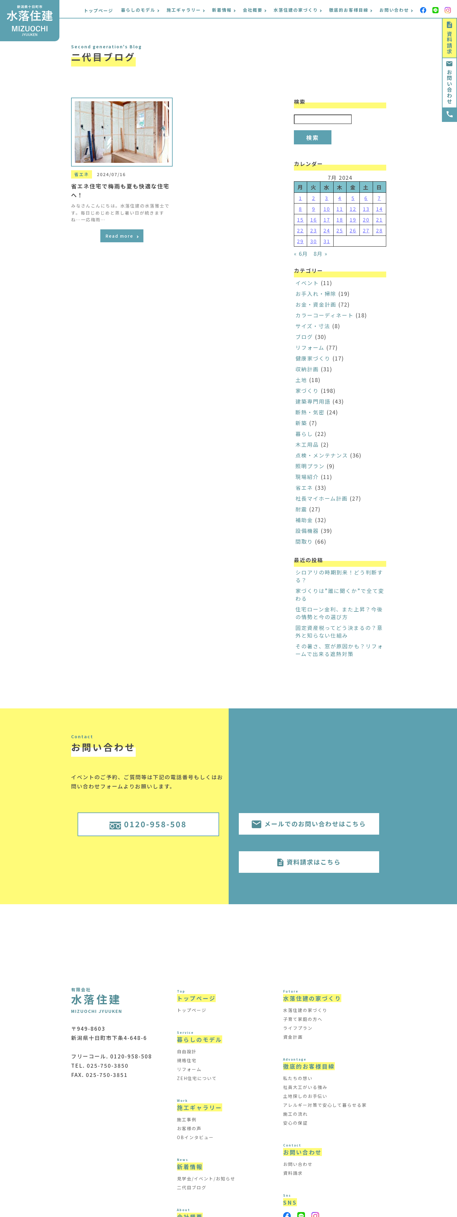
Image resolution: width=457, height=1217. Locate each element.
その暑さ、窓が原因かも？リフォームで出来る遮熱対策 (339, 650)
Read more (122, 236)
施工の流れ (295, 1114)
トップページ (98, 10)
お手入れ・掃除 (315, 293)
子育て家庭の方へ (303, 1019)
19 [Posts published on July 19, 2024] (353, 219)
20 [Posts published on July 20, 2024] (366, 219)
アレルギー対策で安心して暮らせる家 (325, 1105)
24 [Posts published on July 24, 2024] (326, 230)
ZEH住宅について (197, 1078)
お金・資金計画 (315, 304)
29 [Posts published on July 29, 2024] (300, 241)
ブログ (304, 337)
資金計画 (293, 1037)
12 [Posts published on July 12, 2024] (353, 208)
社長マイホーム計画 (321, 498)
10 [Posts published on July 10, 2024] (326, 208)
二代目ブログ (191, 1187)
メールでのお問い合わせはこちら (309, 823)
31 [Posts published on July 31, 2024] (326, 241)
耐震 (301, 509)
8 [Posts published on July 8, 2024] (300, 208)
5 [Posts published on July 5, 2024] (353, 198)
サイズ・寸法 (312, 326)
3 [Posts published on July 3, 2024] (326, 198)
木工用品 (307, 444)
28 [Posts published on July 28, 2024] (379, 230)
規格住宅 (187, 1060)
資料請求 (449, 38)
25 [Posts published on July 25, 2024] (339, 230)
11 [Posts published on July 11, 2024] (339, 208)
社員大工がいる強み (305, 1087)
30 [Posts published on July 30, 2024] (313, 241)
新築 (301, 423)
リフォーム (309, 347)
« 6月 (301, 253)
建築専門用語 (313, 401)
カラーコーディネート (324, 315)
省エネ (304, 487)
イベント (307, 283)
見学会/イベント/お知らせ (206, 1178)
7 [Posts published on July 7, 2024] (379, 198)
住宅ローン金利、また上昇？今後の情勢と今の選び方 (339, 613)
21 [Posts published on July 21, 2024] (379, 219)
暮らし (304, 433)
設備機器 (307, 530)
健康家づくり (313, 358)
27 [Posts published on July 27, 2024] (366, 230)
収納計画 (307, 369)
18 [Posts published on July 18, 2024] (339, 219)
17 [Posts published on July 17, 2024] (326, 219)
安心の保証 (295, 1123)
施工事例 (187, 1119)
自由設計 (187, 1051)
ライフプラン (298, 1028)
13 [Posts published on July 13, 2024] (366, 208)
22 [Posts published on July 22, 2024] (300, 230)
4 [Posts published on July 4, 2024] (340, 198)
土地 (301, 380)
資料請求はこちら (309, 861)
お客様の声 (189, 1128)
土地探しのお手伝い (305, 1096)
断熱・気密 (310, 412)
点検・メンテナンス (321, 455)
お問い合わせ (449, 82)
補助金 (304, 520)
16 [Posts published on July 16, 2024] (313, 219)
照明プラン (310, 466)
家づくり (307, 390)
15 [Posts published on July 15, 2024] (300, 219)
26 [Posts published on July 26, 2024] (353, 230)
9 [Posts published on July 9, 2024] (313, 208)
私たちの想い (298, 1078)
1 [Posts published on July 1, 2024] (300, 198)
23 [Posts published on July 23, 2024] (313, 230)
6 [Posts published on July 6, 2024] (366, 198)
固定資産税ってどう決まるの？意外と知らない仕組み (339, 631)
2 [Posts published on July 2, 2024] (313, 198)
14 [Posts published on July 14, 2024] (379, 208)
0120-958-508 (148, 823)
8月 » (321, 253)
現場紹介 (307, 477)
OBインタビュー (195, 1137)
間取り (304, 541)
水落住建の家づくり (305, 1010)
